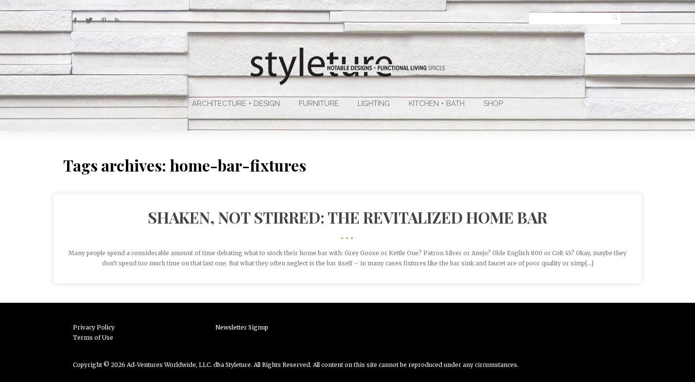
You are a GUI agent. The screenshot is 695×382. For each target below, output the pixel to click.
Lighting (374, 103)
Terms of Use (93, 337)
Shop (493, 103)
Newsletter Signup (241, 327)
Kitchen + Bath (437, 103)
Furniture (319, 103)
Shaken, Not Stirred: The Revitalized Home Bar (347, 217)
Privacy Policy (94, 327)
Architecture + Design (236, 103)
